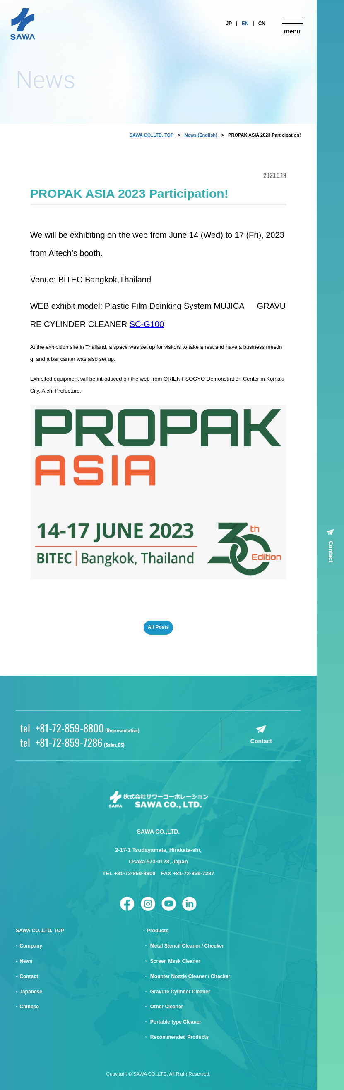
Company (30, 946)
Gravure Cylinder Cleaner (180, 992)
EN (245, 23)
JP (229, 23)
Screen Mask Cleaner (175, 961)
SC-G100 (147, 324)
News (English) (201, 135)
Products (157, 931)
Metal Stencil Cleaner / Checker (187, 946)
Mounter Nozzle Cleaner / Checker (190, 976)
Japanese (30, 992)
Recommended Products (179, 1037)
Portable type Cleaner (175, 1022)
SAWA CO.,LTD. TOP (152, 135)
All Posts (158, 627)
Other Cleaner (166, 1006)
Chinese (29, 1006)
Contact (330, 551)
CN (261, 23)
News (25, 961)
